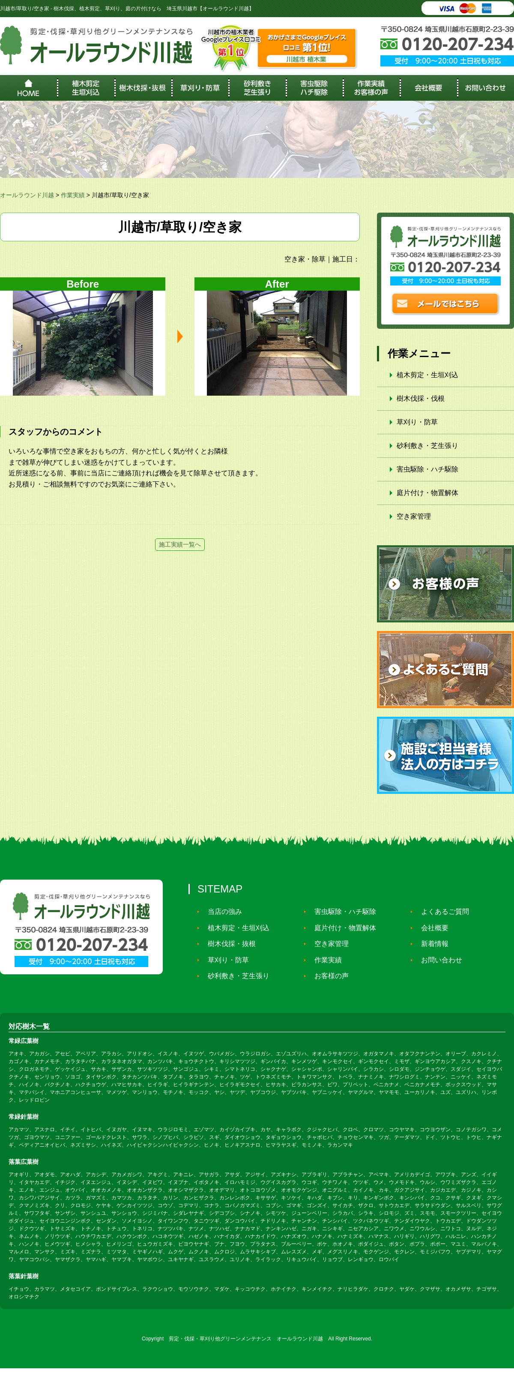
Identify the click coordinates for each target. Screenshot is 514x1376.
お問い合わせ (437, 959)
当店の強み (221, 911)
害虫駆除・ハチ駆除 (427, 469)
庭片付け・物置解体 (427, 492)
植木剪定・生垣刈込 (427, 375)
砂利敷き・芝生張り (427, 445)
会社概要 (431, 927)
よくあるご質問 (441, 911)
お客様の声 (328, 975)
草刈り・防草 (417, 422)
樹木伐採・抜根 (228, 943)
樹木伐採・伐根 (421, 398)
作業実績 (324, 959)
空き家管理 (414, 516)
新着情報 (431, 943)
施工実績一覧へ (180, 544)
